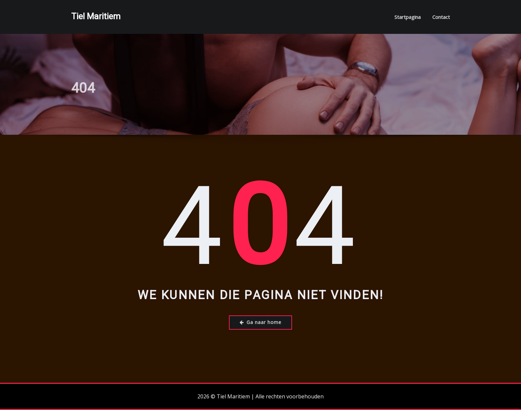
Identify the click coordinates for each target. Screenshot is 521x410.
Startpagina (407, 17)
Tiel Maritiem (96, 16)
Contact (441, 17)
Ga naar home (260, 322)
